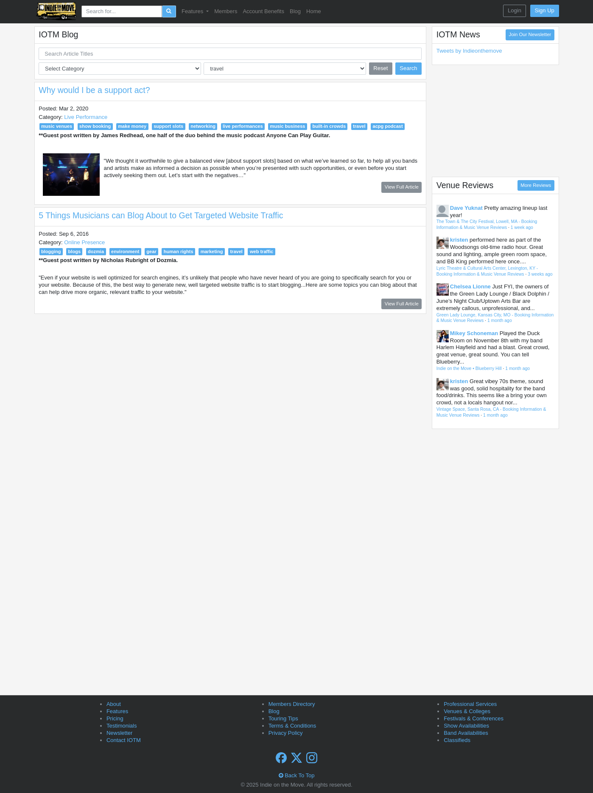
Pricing (114, 718)
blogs (74, 251)
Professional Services (470, 704)
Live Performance (85, 117)
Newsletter (119, 733)
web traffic (261, 251)
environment (125, 251)
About (113, 704)
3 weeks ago (540, 274)
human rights (178, 251)
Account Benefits (263, 11)
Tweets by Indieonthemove (469, 51)
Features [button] (193, 11)
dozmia (96, 251)
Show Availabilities (466, 725)
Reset (380, 68)
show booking (95, 126)
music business (287, 126)
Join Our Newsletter (530, 34)
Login (514, 10)
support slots (168, 126)
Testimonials (121, 725)
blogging (51, 251)
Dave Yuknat (466, 208)
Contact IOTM (123, 740)
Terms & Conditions (292, 725)
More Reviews (535, 185)
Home (313, 11)
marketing (212, 251)
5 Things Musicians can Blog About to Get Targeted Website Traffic (161, 215)
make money (132, 126)
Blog (295, 11)
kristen (459, 240)
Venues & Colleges (467, 711)
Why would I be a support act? (94, 90)
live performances (243, 126)
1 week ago (522, 227)
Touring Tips (283, 718)
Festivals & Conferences (473, 718)
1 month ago (499, 320)
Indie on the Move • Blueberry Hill (469, 368)
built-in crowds (329, 126)
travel (359, 126)
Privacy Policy (286, 733)
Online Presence (84, 242)
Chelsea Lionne (470, 286)
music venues (56, 126)
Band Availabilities (466, 733)
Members (225, 11)
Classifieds (457, 740)
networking (202, 126)
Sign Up (544, 10)
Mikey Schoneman (474, 333)
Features (117, 711)
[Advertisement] (495, 121)
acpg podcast (387, 126)
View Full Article (402, 186)
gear (151, 251)
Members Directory (292, 704)
